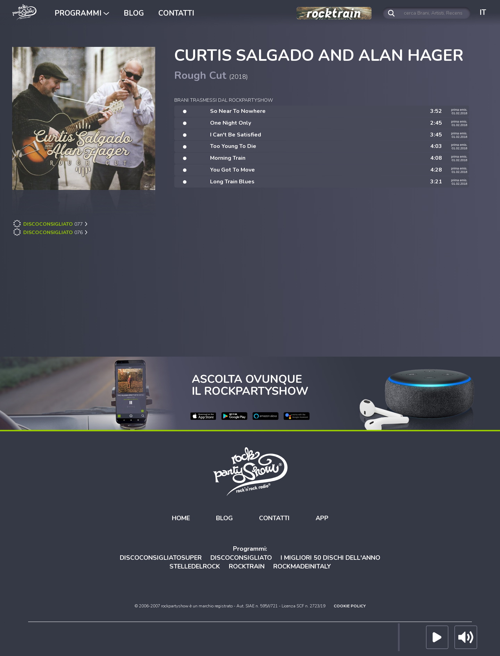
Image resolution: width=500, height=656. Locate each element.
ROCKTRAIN (247, 566)
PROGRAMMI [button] (82, 13)
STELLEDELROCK (194, 566)
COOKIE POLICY (350, 606)
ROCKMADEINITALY (302, 566)
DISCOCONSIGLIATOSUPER (161, 557)
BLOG (134, 13)
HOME (181, 518)
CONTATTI (176, 13)
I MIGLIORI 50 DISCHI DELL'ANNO (330, 557)
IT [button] (483, 12)
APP (322, 518)
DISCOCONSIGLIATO (241, 557)
